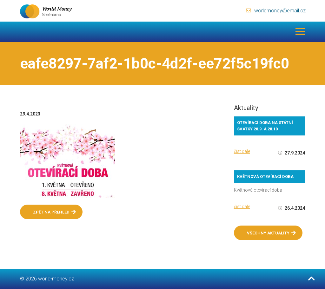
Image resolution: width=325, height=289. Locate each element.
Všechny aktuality (271, 232)
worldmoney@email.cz (280, 11)
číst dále (242, 151)
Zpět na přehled (54, 211)
